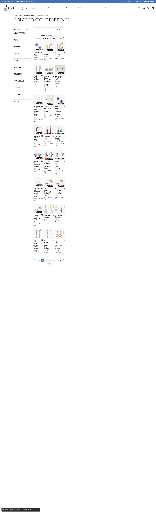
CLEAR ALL (28, 29)
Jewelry (20, 15)
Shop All (46, 8)
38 (96, 408)
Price (16, 40)
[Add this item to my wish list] (67, 78)
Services (107, 8)
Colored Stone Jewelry (29, 15)
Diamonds (69, 8)
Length (17, 94)
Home (15, 15)
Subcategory (19, 33)
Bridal (57, 8)
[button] (139, 8)
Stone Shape (19, 81)
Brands (17, 47)
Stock (16, 54)
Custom (96, 8)
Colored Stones (83, 8)
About (128, 8)
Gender (17, 88)
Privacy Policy (27, 510)
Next (138, 38)
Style (16, 60)
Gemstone (18, 74)
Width (16, 101)
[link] (8, 1)
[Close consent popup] (38, 509)
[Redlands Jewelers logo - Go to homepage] (19, 8)
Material (18, 67)
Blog (117, 8)
